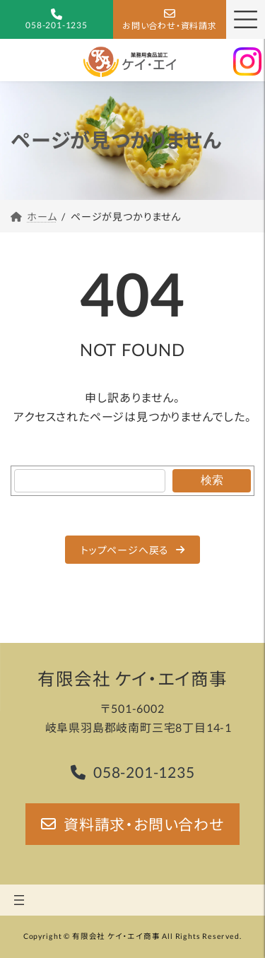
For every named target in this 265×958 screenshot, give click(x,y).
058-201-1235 (56, 25)
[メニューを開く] (19, 900)
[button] (133, 550)
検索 (212, 480)
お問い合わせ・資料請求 (169, 25)
